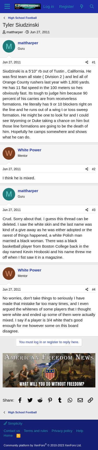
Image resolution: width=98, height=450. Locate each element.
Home (8, 435)
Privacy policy (62, 431)
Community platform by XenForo (43, 445)
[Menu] (7, 6)
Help (79, 431)
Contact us (12, 431)
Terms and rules (36, 431)
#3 (93, 210)
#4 (93, 289)
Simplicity (13, 423)
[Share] (87, 62)
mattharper (15, 32)
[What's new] (81, 6)
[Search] (92, 6)
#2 (93, 169)
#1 (93, 62)
